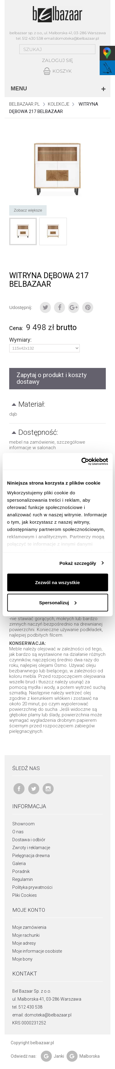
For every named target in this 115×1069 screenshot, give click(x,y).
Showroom (23, 823)
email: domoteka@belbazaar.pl (41, 1015)
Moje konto (28, 910)
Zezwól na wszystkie (57, 582)
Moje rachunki (26, 935)
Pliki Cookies (24, 895)
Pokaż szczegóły (77, 562)
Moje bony (22, 959)
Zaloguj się (57, 60)
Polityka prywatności (32, 887)
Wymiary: (21, 340)
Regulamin (22, 879)
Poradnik (21, 871)
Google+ (73, 307)
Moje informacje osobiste (37, 951)
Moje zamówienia (29, 927)
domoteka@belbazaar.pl (77, 38)
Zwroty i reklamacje (31, 847)
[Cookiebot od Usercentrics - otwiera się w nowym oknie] (82, 461)
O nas (18, 831)
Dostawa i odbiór (28, 839)
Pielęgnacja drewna (31, 855)
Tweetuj (45, 307)
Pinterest (87, 307)
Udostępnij (59, 307)
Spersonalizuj (57, 602)
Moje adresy (24, 943)
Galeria (19, 863)
